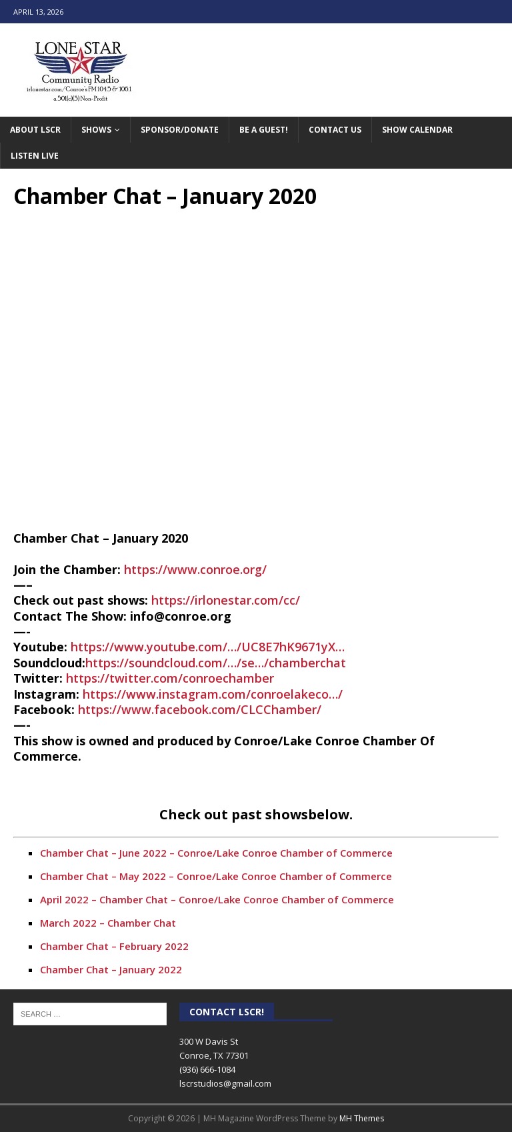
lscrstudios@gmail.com (225, 1083)
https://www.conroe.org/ (195, 569)
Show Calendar (417, 129)
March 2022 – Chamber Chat (108, 922)
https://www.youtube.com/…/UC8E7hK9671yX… (208, 647)
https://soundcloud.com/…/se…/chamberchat (215, 663)
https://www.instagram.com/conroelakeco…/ (213, 694)
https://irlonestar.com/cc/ (225, 600)
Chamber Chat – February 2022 (114, 946)
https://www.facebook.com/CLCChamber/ (199, 709)
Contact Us (335, 129)
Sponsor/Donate (180, 129)
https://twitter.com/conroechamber (170, 678)
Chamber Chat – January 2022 (111, 969)
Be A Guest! (263, 129)
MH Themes (361, 1118)
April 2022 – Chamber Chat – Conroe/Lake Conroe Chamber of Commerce (217, 899)
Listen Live (35, 155)
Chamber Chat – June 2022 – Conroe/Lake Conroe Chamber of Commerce (216, 852)
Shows (96, 129)
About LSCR (35, 129)
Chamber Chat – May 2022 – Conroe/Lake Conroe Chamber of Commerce (216, 876)
